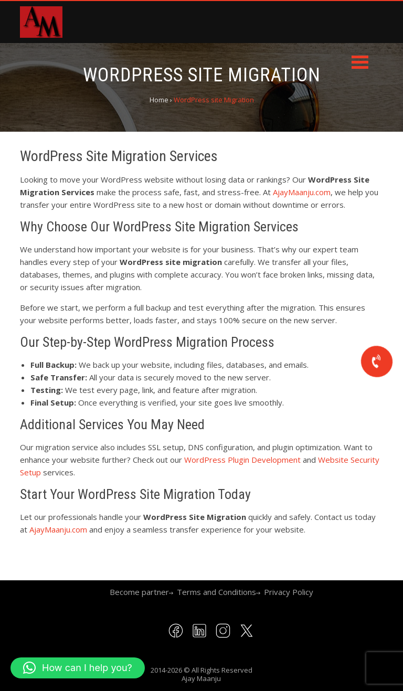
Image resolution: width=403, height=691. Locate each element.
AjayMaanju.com (302, 192)
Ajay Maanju (201, 678)
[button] (77, 667)
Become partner (139, 592)
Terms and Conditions (216, 592)
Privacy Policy (288, 592)
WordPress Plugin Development (242, 459)
